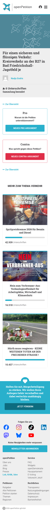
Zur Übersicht (11, 104)
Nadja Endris (17, 78)
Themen (6, 496)
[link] (45, 7)
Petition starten (10, 493)
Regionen (7, 499)
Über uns (7, 462)
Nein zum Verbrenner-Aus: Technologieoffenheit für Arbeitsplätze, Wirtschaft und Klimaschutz (25, 290)
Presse (6, 471)
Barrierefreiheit (34, 499)
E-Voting (32, 474)
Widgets (31, 465)
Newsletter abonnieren (25, 448)
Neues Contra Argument (25, 156)
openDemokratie (35, 468)
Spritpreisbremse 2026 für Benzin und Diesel (25, 231)
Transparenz (33, 487)
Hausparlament (35, 471)
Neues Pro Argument (25, 128)
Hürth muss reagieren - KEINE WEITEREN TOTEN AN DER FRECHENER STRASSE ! (25, 351)
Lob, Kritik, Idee (10, 474)
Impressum (33, 496)
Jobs (5, 465)
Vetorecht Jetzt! (35, 477)
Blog (5, 468)
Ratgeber (7, 487)
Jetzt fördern (25, 406)
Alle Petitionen (9, 490)
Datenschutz (33, 493)
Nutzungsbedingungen (38, 490)
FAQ (30, 462)
